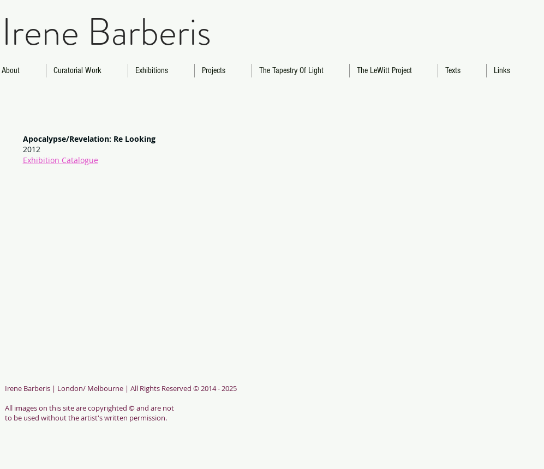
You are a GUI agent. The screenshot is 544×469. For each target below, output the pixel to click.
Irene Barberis (106, 31)
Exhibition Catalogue (60, 160)
